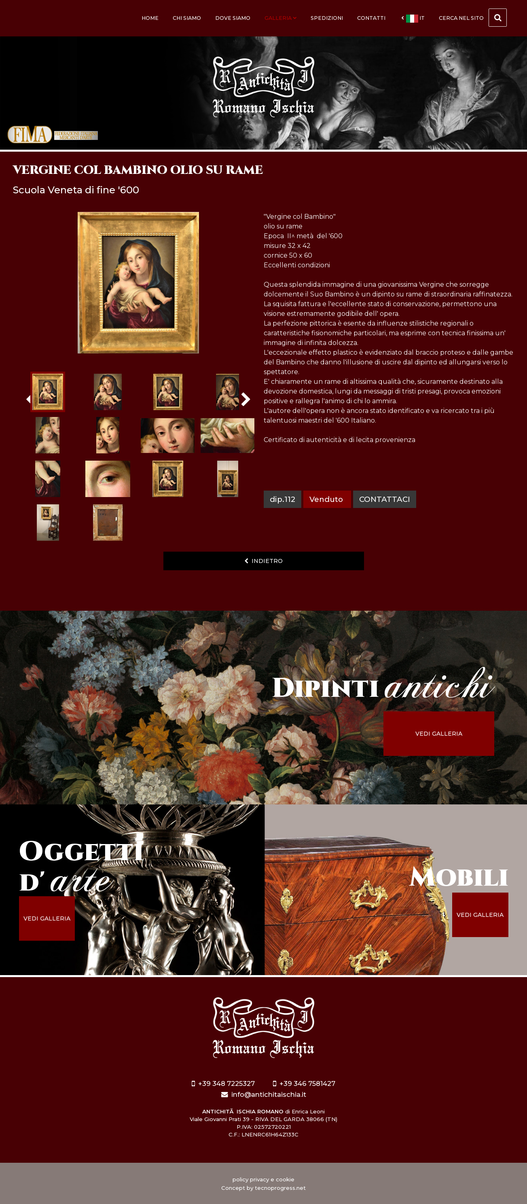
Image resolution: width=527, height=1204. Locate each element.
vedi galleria (440, 733)
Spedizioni (327, 18)
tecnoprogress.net (280, 1188)
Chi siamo (187, 18)
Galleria (280, 18)
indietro (263, 561)
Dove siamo (232, 18)
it (413, 19)
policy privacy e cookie (263, 1179)
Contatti (371, 18)
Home (150, 18)
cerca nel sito (473, 17)
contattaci (384, 499)
